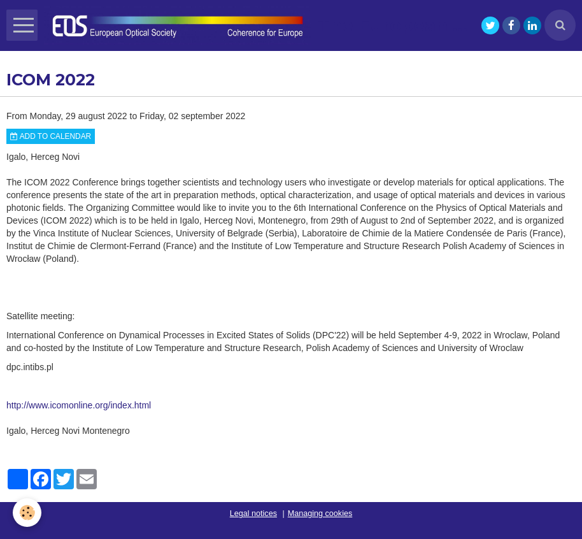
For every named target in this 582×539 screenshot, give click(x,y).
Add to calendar (50, 136)
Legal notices (253, 513)
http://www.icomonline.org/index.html (78, 405)
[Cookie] (27, 512)
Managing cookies (320, 513)
